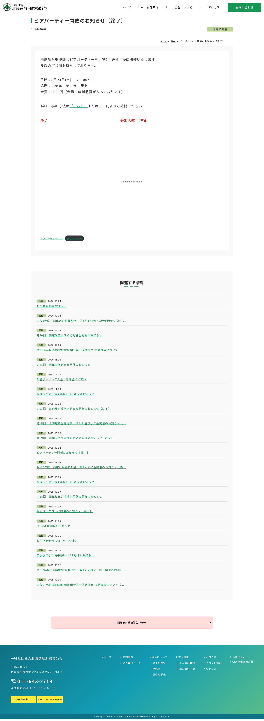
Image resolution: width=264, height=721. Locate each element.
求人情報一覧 (187, 670)
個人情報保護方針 (242, 663)
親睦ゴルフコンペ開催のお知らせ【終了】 (65, 512)
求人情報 (183, 659)
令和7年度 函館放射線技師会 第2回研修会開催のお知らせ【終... (81, 468)
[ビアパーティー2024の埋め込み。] (132, 181)
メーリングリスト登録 (50, 701)
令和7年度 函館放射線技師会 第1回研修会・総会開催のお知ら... (81, 571)
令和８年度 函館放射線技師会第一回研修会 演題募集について (77, 350)
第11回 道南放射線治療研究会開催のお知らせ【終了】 (74, 409)
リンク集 (211, 670)
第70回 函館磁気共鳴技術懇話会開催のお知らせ (69, 335)
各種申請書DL (23, 701)
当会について (183, 7)
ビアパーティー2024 (51, 238)
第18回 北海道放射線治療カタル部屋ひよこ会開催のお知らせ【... (81, 424)
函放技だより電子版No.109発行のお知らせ (65, 394)
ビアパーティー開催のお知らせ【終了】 (63, 453)
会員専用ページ (132, 664)
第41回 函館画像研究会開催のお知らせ (63, 365)
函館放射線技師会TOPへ (132, 624)
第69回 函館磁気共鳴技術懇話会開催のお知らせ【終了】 (75, 438)
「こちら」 (79, 105)
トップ (126, 7)
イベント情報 (214, 664)
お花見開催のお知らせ (51, 306)
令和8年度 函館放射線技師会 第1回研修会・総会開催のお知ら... (81, 321)
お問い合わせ (245, 7)
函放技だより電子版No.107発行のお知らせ (65, 556)
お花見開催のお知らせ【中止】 (57, 541)
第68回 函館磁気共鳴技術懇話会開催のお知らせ (69, 497)
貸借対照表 (159, 676)
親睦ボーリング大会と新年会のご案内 (62, 379)
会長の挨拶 (159, 664)
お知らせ (211, 659)
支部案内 (153, 7)
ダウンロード (74, 238)
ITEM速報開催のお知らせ (54, 527)
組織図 (157, 670)
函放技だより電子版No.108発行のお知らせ (65, 482)
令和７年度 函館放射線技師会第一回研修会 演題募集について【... (80, 586)
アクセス (214, 7)
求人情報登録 (187, 664)
